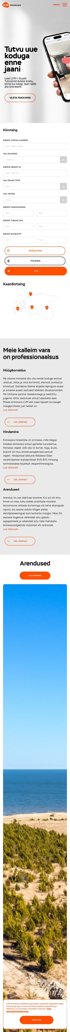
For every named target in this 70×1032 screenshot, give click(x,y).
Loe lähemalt (10, 410)
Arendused (11, 489)
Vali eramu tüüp (35, 185)
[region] (35, 61)
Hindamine (11, 432)
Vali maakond (35, 158)
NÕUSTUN (36, 1020)
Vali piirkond (35, 575)
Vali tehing (35, 198)
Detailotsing (24, 251)
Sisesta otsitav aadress (35, 144)
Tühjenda (23, 261)
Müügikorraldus (14, 370)
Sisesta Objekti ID (35, 171)
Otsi (22, 271)
